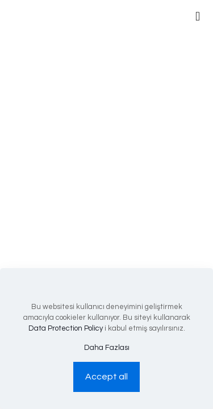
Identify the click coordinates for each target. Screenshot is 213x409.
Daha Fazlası (107, 348)
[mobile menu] (197, 17)
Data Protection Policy (65, 328)
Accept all (106, 376)
